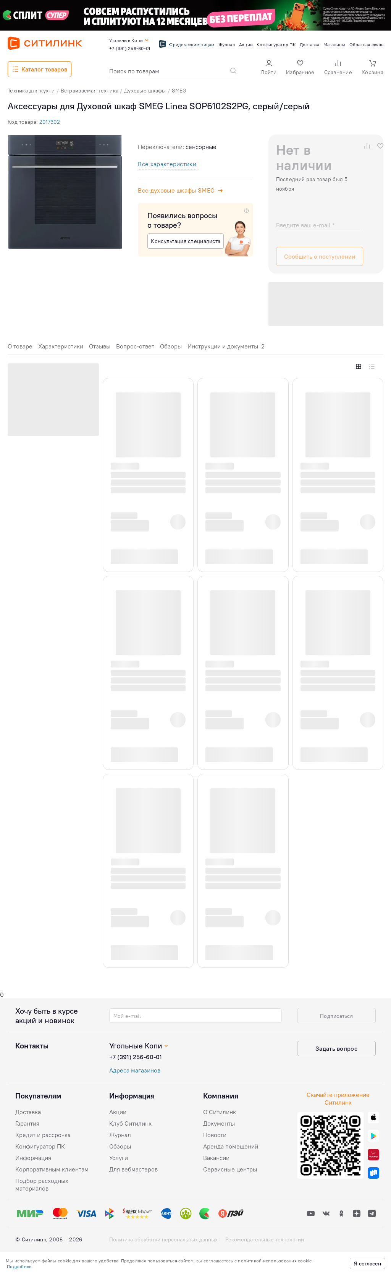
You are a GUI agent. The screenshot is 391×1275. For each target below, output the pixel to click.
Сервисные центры (230, 1169)
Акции (117, 1112)
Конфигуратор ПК (40, 1146)
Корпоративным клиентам (52, 1169)
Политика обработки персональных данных (163, 1239)
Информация (33, 1158)
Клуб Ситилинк (130, 1123)
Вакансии (216, 1158)
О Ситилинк (219, 1112)
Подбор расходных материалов (41, 1184)
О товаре (20, 346)
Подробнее (19, 1266)
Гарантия (27, 1123)
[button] (268, 68)
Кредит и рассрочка (43, 1135)
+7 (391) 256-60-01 (135, 1057)
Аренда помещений (230, 1146)
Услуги (118, 1158)
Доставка (28, 1112)
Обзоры (171, 346)
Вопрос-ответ (135, 346)
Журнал (120, 1135)
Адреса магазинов (134, 1070)
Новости (214, 1135)
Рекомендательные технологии (264, 1239)
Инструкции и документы (226, 346)
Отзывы (99, 346)
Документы (219, 1123)
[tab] (20, 348)
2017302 (49, 121)
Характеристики (60, 346)
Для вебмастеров (133, 1169)
